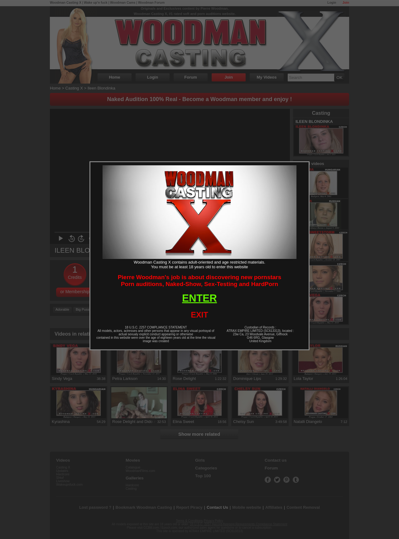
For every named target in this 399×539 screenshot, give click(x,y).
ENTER (199, 298)
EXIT (199, 314)
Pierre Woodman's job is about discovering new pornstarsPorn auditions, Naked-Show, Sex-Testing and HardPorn (199, 280)
